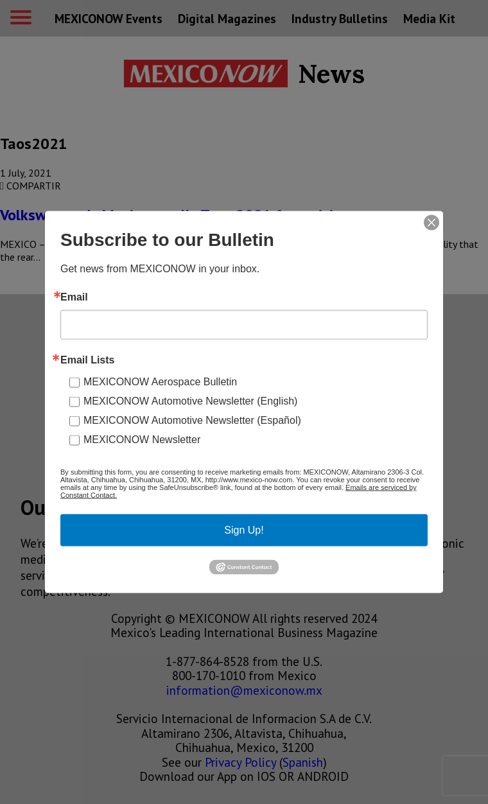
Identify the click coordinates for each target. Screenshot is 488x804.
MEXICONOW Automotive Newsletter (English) (190, 401)
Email (74, 297)
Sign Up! (243, 530)
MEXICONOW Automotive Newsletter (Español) (192, 420)
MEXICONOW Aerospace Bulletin (160, 381)
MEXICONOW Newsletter (141, 439)
